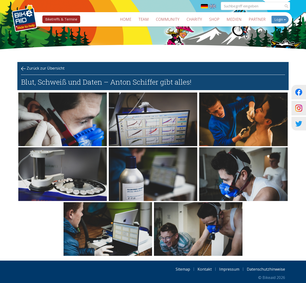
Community (169, 19)
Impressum (229, 269)
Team (145, 19)
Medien (235, 19)
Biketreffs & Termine (60, 19)
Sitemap (183, 269)
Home (127, 19)
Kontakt (204, 269)
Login (281, 19)
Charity (195, 19)
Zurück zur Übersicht (42, 68)
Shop (215, 19)
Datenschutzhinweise (266, 269)
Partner (258, 19)
